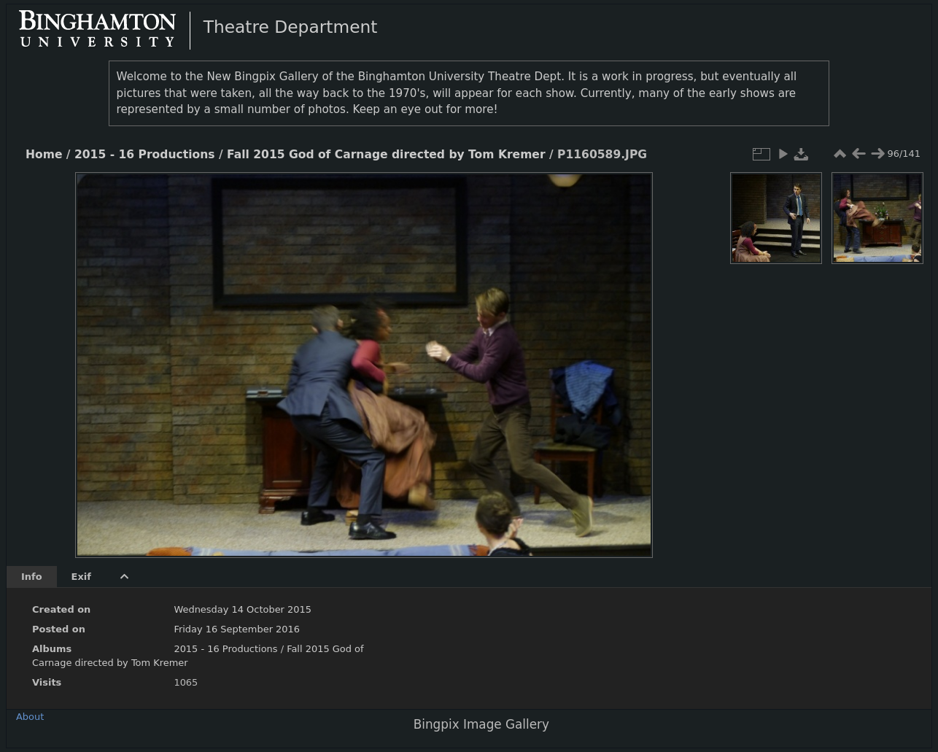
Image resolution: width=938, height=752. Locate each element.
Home (44, 154)
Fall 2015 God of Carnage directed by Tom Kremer (386, 154)
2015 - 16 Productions (144, 154)
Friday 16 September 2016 (237, 629)
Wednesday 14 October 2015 (242, 609)
